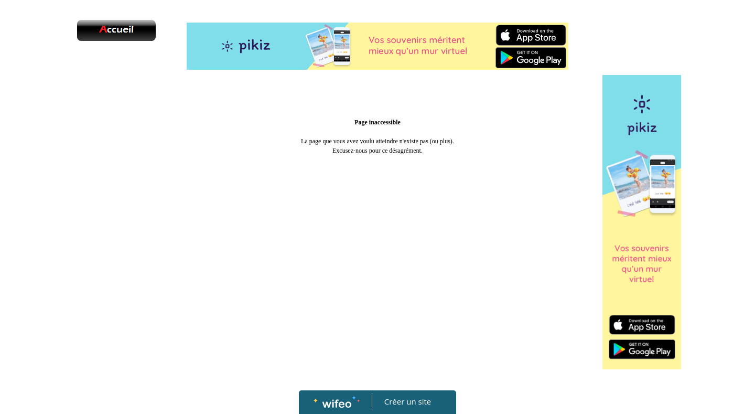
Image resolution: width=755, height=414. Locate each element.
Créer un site (407, 401)
